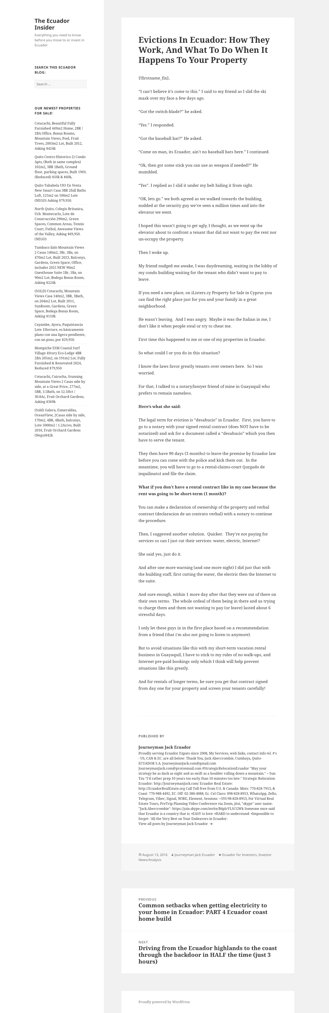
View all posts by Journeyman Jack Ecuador (173, 823)
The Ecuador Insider (52, 24)
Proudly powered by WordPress (164, 1002)
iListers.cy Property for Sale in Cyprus (227, 292)
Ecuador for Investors (239, 854)
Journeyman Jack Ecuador (195, 854)
